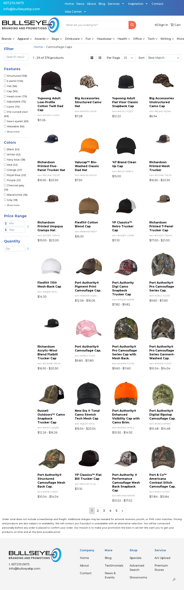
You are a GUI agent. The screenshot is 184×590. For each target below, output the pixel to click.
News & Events (110, 575)
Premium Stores (161, 568)
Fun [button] (88, 38)
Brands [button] (6, 38)
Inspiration (135, 4)
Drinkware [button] (72, 38)
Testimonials (114, 565)
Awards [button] (40, 38)
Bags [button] (55, 38)
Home (69, 4)
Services (114, 4)
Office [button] (137, 38)
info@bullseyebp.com (21, 9)
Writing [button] (165, 38)
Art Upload (162, 558)
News (80, 4)
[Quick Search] (95, 25)
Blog (101, 4)
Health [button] (122, 38)
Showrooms (138, 577)
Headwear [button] (104, 38)
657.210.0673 (13, 3)
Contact (157, 4)
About (91, 4)
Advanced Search (137, 568)
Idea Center (73, 11)
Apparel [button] (23, 38)
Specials (136, 558)
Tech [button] (151, 38)
